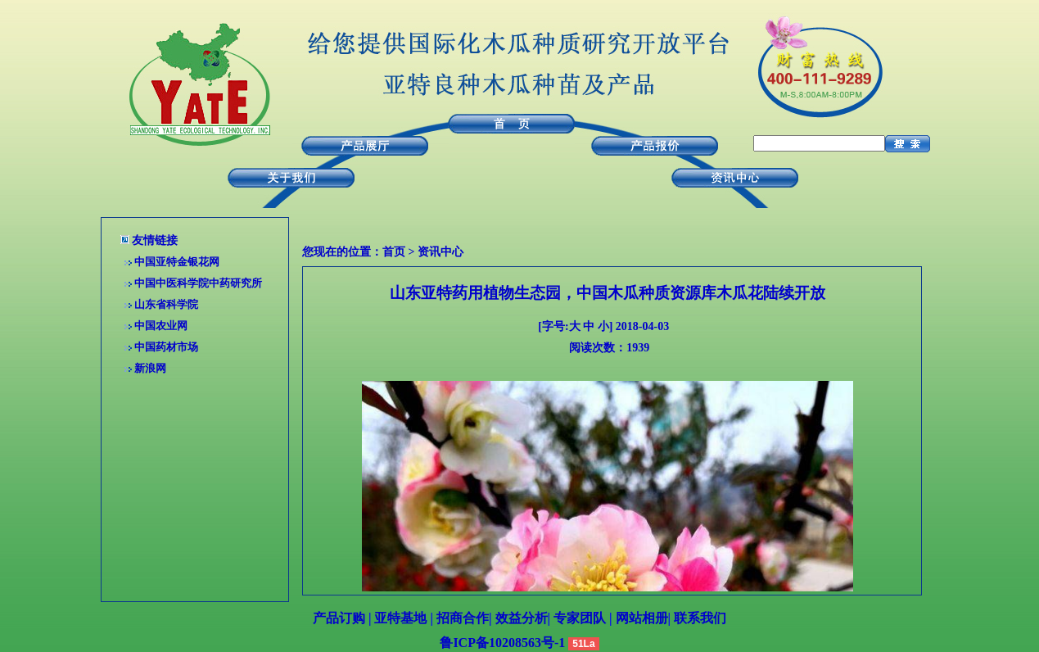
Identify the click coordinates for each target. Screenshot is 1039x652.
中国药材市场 (166, 347)
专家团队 (579, 618)
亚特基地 (400, 618)
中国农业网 (160, 325)
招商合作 (462, 618)
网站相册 (642, 618)
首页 (393, 252)
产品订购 (339, 618)
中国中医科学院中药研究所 (198, 283)
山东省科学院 (166, 304)
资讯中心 (440, 252)
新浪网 (150, 368)
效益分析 (521, 618)
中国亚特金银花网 (176, 262)
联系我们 (700, 618)
